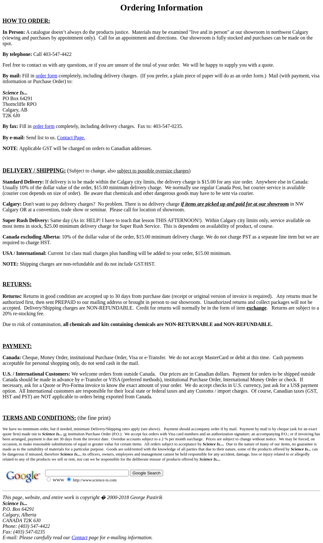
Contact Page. (71, 137)
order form (46, 75)
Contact (80, 537)
